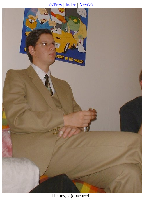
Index (70, 4)
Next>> (86, 4)
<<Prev (55, 4)
